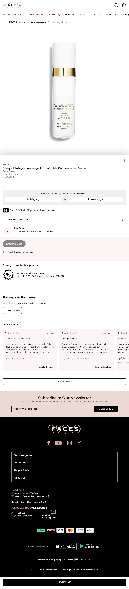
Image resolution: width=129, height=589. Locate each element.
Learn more (47, 210)
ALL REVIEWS (64, 381)
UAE (81, 559)
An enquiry (49, 517)
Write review (12, 310)
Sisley (7, 164)
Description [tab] (14, 243)
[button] (13, 15)
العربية (87, 559)
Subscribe (106, 408)
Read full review (46, 367)
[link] (84, 15)
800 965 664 (25, 515)
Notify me (64, 582)
